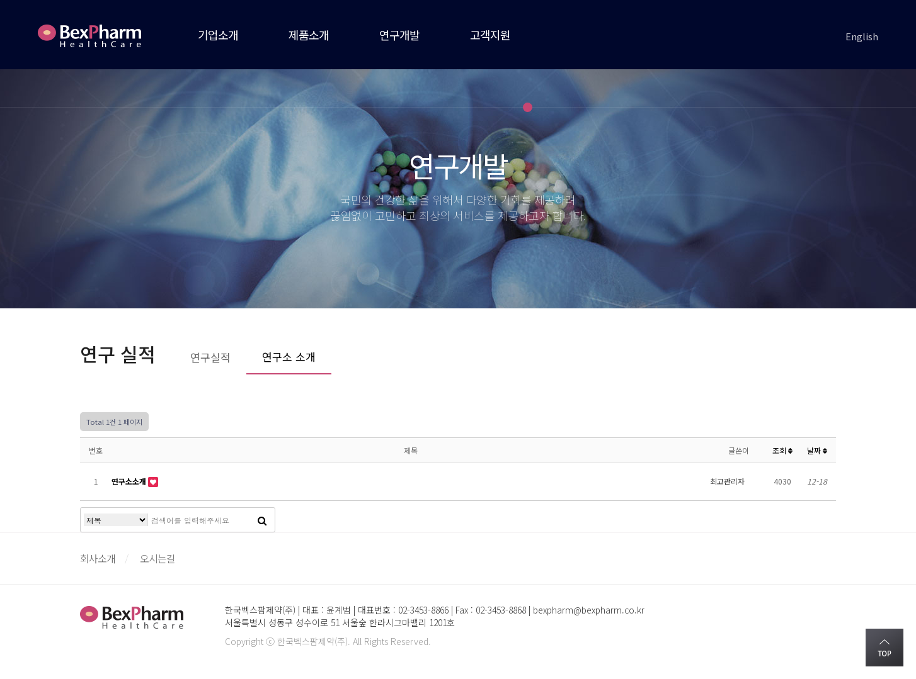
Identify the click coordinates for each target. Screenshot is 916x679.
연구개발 (399, 34)
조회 (782, 450)
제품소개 (309, 34)
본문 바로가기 (0, 0)
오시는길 (157, 558)
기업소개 (218, 34)
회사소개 (97, 558)
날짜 (817, 450)
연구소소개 (130, 481)
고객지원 (490, 34)
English (861, 36)
